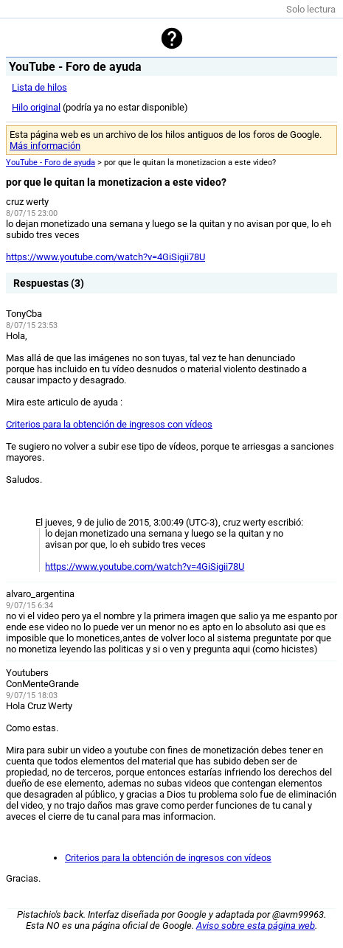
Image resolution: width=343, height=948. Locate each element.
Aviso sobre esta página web (255, 925)
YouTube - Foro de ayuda (50, 162)
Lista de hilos (39, 87)
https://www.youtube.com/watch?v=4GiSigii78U (105, 256)
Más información (45, 145)
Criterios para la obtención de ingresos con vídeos (109, 424)
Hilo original (36, 107)
